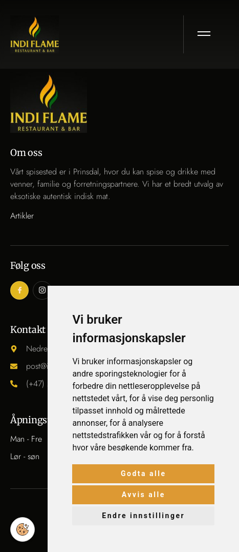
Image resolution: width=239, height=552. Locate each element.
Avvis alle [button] (143, 494)
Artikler (22, 216)
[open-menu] (204, 34)
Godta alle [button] (143, 473)
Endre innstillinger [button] (143, 515)
